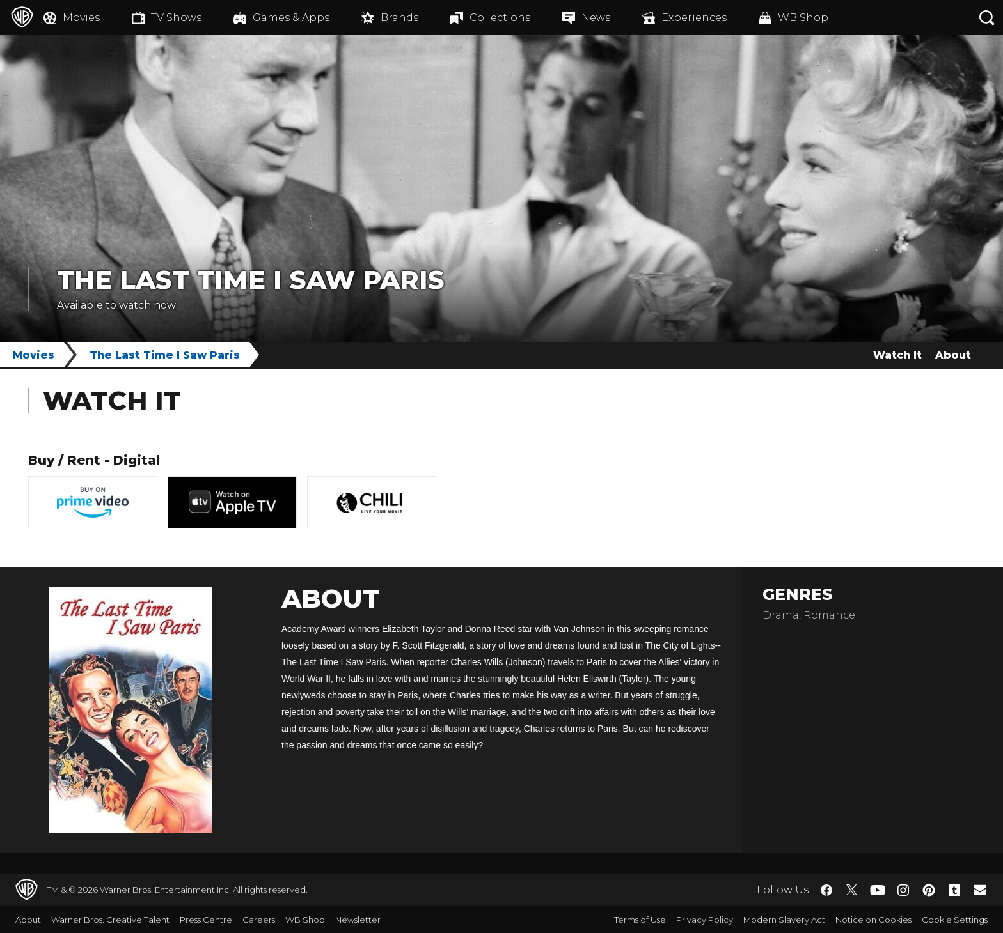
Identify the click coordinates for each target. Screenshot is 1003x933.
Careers (258, 919)
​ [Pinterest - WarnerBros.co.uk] (928, 890)
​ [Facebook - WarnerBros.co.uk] (826, 890)
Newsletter (358, 919)
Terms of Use (640, 919)
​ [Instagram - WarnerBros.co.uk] (903, 890)
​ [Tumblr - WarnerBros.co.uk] (954, 890)
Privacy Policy (704, 919)
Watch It (897, 355)
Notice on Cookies (873, 919)
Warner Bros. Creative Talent (110, 919)
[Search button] (987, 17)
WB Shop (305, 919)
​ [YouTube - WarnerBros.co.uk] (877, 890)
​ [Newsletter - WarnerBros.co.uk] (980, 889)
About (953, 355)
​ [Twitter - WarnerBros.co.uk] (852, 890)
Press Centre (206, 919)
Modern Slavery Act (784, 919)
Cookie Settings (955, 919)
